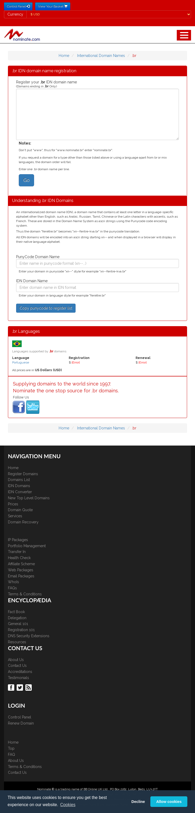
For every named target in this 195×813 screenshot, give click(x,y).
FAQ (11, 754)
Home (64, 55)
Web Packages (20, 570)
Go (26, 180)
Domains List (19, 480)
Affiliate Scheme (21, 564)
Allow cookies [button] (169, 801)
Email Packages (21, 576)
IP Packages (18, 540)
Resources (17, 642)
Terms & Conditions (25, 594)
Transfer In (17, 552)
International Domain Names (101, 55)
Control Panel (19, 717)
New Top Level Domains (29, 498)
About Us (16, 660)
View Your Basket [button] (52, 6)
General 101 (18, 624)
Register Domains (23, 474)
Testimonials (18, 678)
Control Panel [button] (18, 6)
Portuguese (20, 362)
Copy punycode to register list (46, 308)
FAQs (12, 588)
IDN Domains (19, 486)
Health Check (19, 558)
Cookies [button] (68, 804)
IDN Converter (20, 492)
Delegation (17, 618)
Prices (13, 504)
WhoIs (13, 582)
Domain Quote (20, 510)
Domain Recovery (23, 522)
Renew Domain (21, 723)
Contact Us (17, 665)
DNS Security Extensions (28, 636)
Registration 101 (21, 630)
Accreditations (20, 672)
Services (15, 516)
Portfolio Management (27, 546)
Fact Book (16, 612)
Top (11, 748)
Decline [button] (138, 801)
